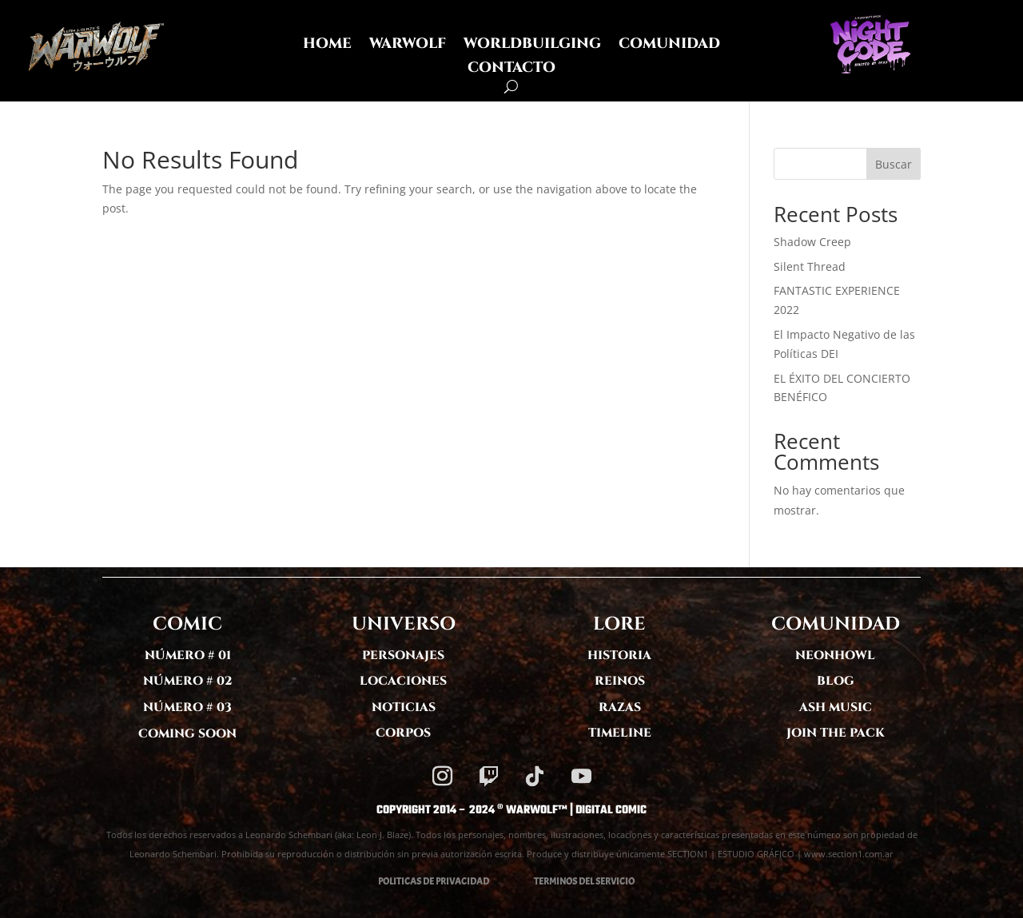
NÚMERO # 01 (188, 655)
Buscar (893, 164)
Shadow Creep (812, 241)
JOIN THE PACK (835, 733)
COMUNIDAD (669, 46)
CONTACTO (511, 69)
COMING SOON (187, 733)
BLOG (835, 681)
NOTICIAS (404, 707)
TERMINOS (555, 881)
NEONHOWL (835, 655)
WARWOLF (407, 46)
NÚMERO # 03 (187, 707)
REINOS (620, 681)
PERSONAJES (403, 655)
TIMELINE (619, 733)
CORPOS (403, 733)
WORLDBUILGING (532, 46)
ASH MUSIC (835, 707)
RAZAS (620, 707)
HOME (327, 46)
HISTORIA (619, 655)
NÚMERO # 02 (188, 681)
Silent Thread (810, 266)
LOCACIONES (403, 681)
